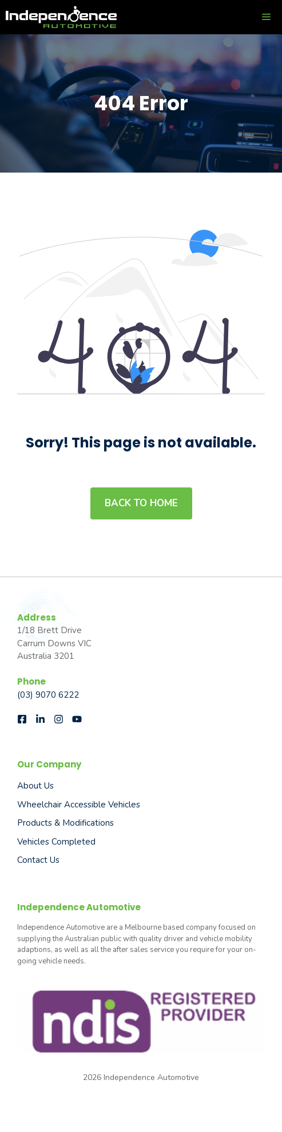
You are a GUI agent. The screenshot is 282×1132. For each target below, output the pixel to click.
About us (35, 785)
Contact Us (38, 860)
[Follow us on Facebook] (22, 719)
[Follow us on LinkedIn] (40, 719)
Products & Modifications (65, 823)
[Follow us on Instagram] (58, 719)
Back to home (141, 503)
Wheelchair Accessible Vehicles (78, 804)
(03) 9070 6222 (48, 695)
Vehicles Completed (56, 841)
